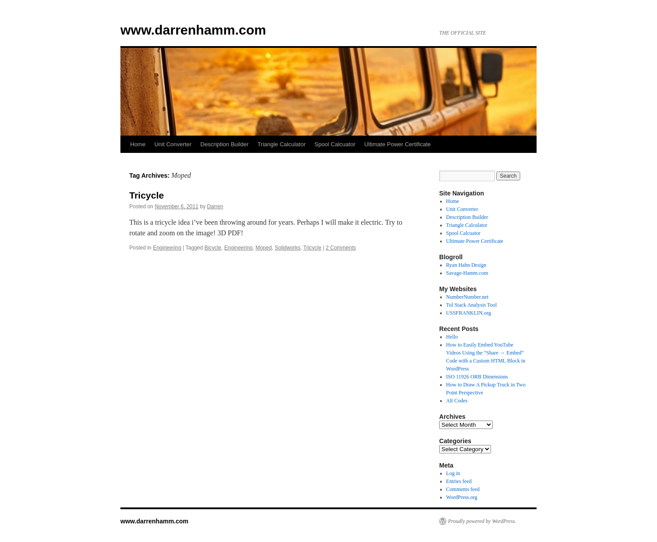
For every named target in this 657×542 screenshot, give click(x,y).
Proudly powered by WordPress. (482, 521)
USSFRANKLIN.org (468, 313)
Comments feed (463, 489)
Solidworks (288, 248)
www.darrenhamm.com (193, 30)
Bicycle (213, 248)
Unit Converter (173, 144)
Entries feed (459, 481)
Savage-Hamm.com (467, 273)
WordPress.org (461, 497)
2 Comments (341, 248)
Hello (452, 337)
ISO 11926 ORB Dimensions (477, 377)
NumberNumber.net (467, 297)
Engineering (167, 248)
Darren (215, 206)
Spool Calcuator (335, 144)
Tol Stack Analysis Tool (471, 305)
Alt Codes (457, 401)
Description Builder (225, 144)
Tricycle (146, 195)
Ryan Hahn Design (466, 265)
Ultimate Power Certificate (397, 144)
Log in (453, 473)
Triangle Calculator (282, 144)
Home (138, 144)
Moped (263, 248)
